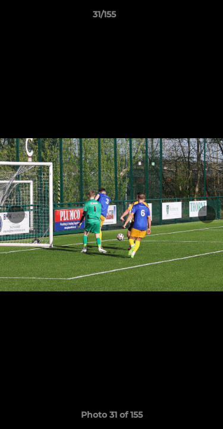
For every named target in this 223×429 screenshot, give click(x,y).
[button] (180, 17)
